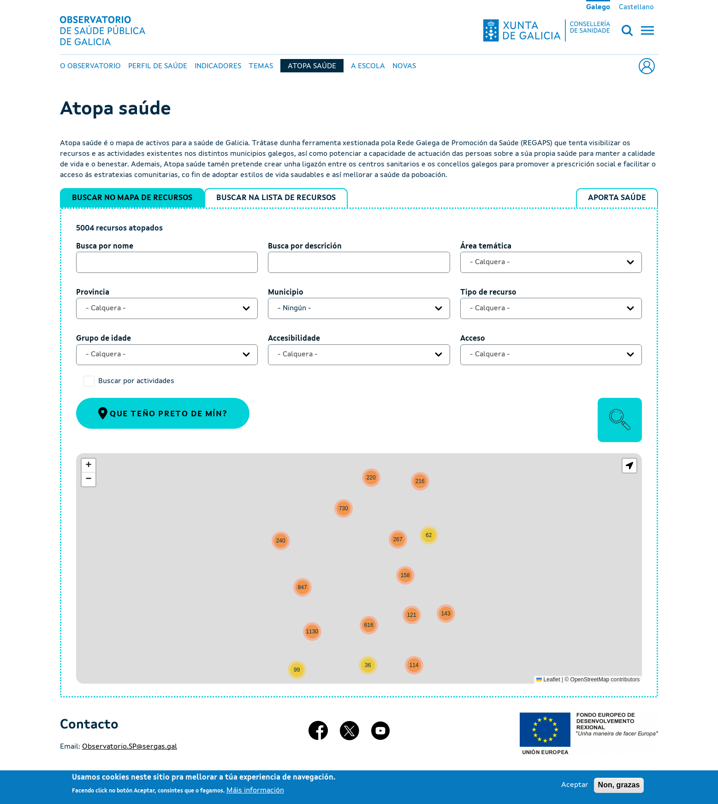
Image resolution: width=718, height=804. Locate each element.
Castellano (636, 7)
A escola (368, 66)
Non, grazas (619, 785)
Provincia (92, 292)
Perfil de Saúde (157, 66)
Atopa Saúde (312, 66)
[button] (429, 535)
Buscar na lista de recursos (276, 198)
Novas (404, 66)
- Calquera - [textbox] (490, 262)
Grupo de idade (103, 339)
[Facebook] (318, 734)
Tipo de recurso (488, 292)
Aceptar (574, 785)
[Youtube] (380, 734)
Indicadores (218, 66)
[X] (349, 734)
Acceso (472, 339)
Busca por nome (104, 246)
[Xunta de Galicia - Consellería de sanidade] (546, 30)
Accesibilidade (294, 339)
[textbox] (352, 308)
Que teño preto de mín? (163, 413)
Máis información (255, 790)
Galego (598, 7)
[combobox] (551, 262)
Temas (261, 66)
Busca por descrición (305, 246)
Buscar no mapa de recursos (132, 198)
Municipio (285, 292)
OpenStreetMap (590, 679)
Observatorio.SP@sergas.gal (129, 747)
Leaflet (548, 679)
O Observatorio (90, 66)
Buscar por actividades (136, 381)
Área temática (485, 246)
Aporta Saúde (617, 198)
